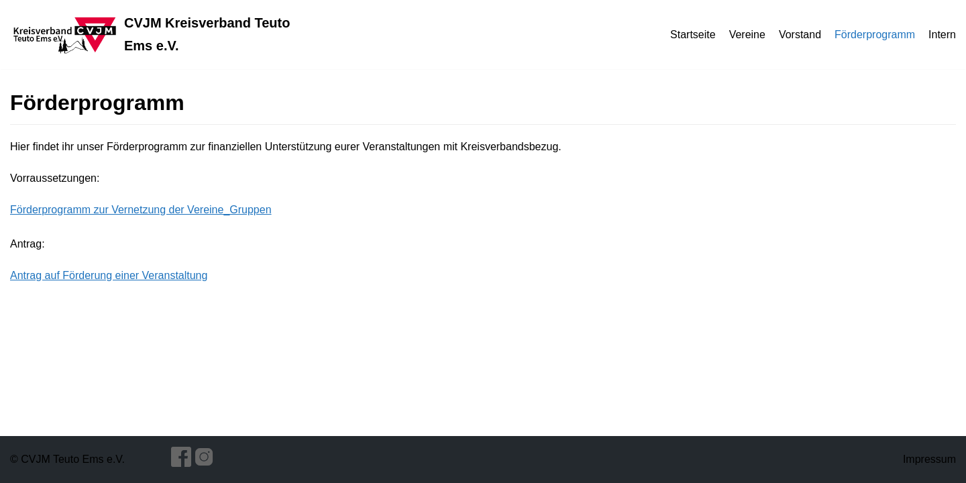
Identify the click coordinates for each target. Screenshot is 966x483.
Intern (942, 34)
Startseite (693, 34)
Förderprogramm (875, 34)
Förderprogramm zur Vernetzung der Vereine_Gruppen (141, 209)
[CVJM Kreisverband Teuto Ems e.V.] (161, 34)
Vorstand (800, 34)
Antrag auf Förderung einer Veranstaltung (108, 275)
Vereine (747, 34)
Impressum (929, 459)
